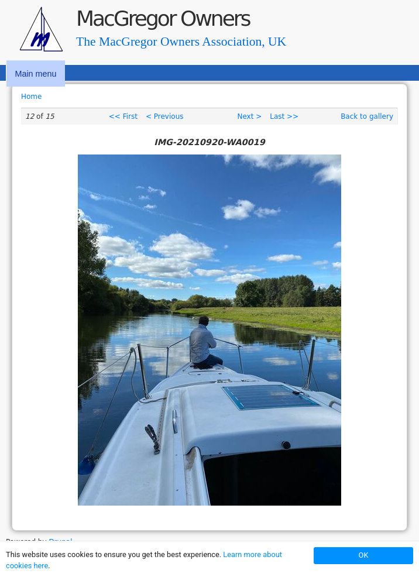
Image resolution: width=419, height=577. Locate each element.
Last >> (284, 116)
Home (31, 96)
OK (364, 555)
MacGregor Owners (162, 18)
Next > (249, 116)
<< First (123, 116)
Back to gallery (367, 116)
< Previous (165, 116)
